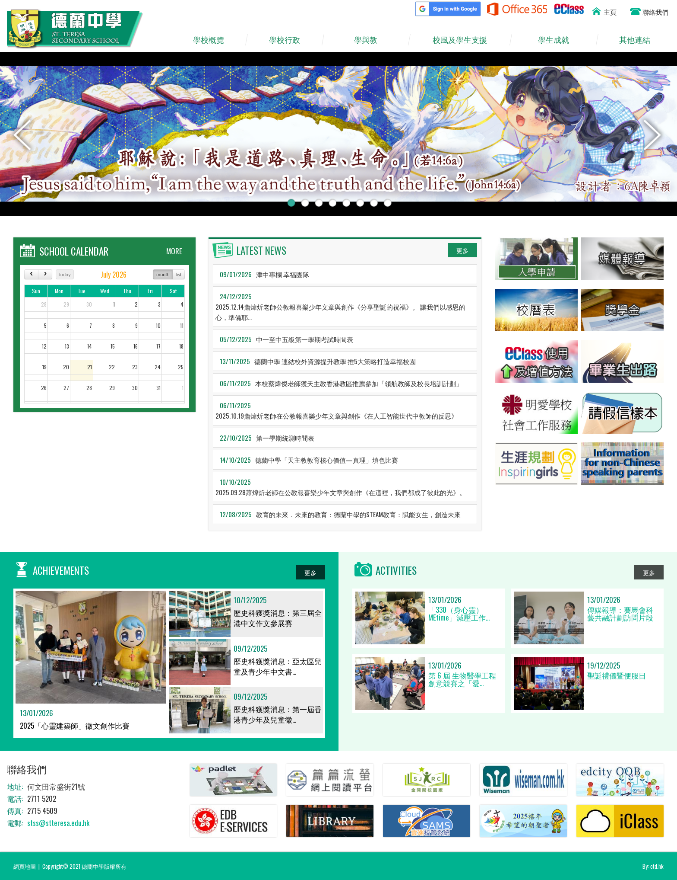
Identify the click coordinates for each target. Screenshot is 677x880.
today (65, 274)
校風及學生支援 (463, 40)
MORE (174, 251)
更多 (462, 250)
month (163, 274)
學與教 (370, 40)
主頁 (610, 11)
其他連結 (639, 40)
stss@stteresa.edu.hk (58, 822)
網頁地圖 (24, 866)
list (178, 274)
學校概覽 (212, 40)
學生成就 (558, 40)
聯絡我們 (655, 11)
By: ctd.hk (653, 866)
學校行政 (288, 40)
